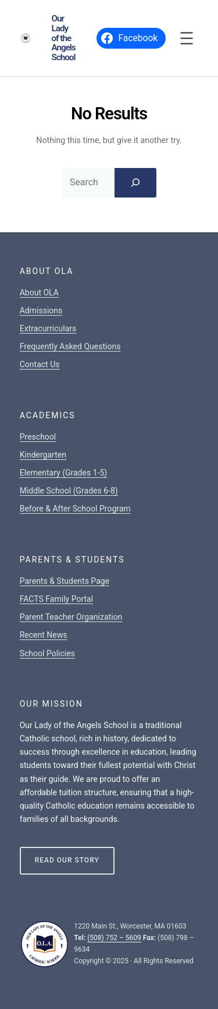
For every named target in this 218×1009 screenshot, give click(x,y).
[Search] (135, 182)
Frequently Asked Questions (70, 346)
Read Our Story (67, 860)
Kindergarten (43, 454)
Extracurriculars (48, 328)
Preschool (38, 436)
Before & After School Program (75, 508)
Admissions (41, 310)
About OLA (39, 292)
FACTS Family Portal (56, 599)
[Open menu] (186, 38)
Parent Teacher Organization (71, 617)
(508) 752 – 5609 (114, 938)
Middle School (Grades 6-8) (69, 490)
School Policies (47, 653)
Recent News (43, 634)
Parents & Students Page (64, 581)
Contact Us (40, 364)
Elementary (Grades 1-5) (63, 472)
